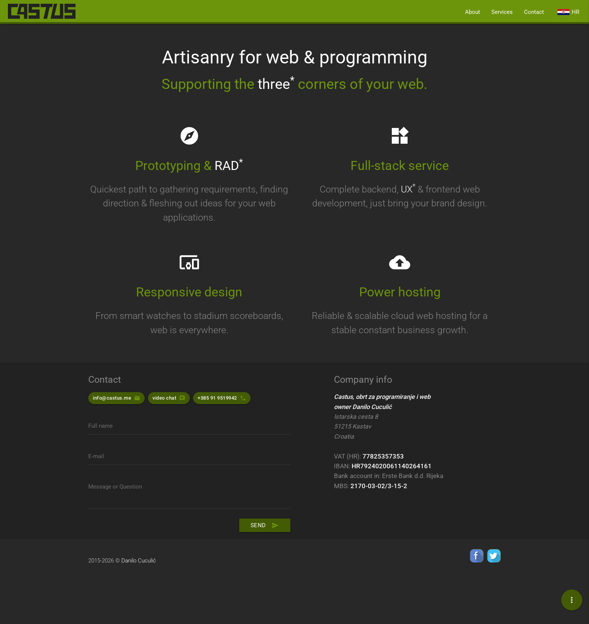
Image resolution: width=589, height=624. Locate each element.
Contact (534, 12)
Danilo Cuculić (138, 561)
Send (265, 525)
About (472, 12)
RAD (228, 165)
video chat (164, 398)
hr (568, 12)
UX (408, 189)
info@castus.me (112, 398)
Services (502, 12)
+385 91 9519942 (217, 398)
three (276, 84)
